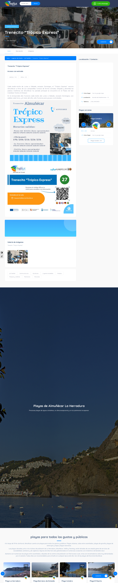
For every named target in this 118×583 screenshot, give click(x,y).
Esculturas (35, 273)
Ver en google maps (98, 93)
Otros (55, 7)
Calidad (62, 7)
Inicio (24, 7)
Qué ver (31, 7)
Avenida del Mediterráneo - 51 (100, 97)
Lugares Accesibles (48, 273)
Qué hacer (39, 7)
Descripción (19, 51)
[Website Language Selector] (82, 7)
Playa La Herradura (12, 581)
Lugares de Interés (17, 58)
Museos (59, 273)
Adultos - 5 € (12, 77)
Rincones (37, 276)
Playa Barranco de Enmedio (44, 581)
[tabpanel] (96, 130)
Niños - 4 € (24, 77)
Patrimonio (27, 276)
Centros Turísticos (12, 26)
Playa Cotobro (96, 119)
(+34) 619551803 (11, 40)
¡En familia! (27, 58)
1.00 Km (93, 131)
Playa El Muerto (96, 581)
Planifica (48, 7)
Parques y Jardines (14, 276)
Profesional (71, 7)
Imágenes (31, 51)
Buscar (36, 3)
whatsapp (101, 3)
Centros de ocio (24, 273)
